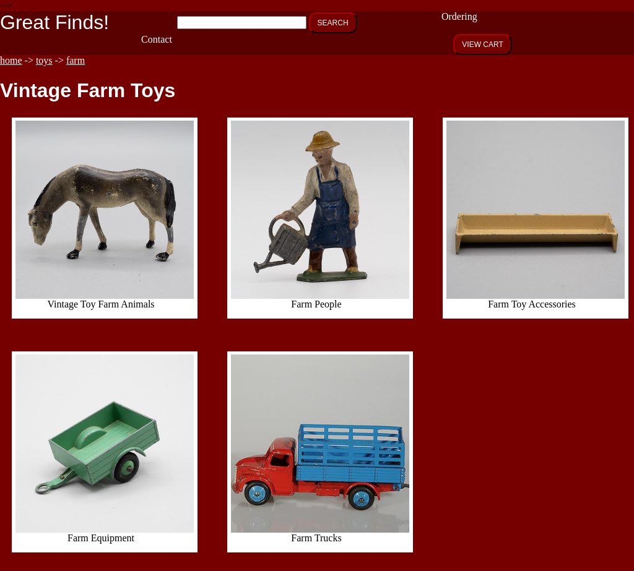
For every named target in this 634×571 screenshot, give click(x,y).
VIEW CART (482, 44)
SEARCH (333, 23)
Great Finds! (54, 22)
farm (75, 60)
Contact (156, 39)
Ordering (459, 16)
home (11, 60)
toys (44, 60)
